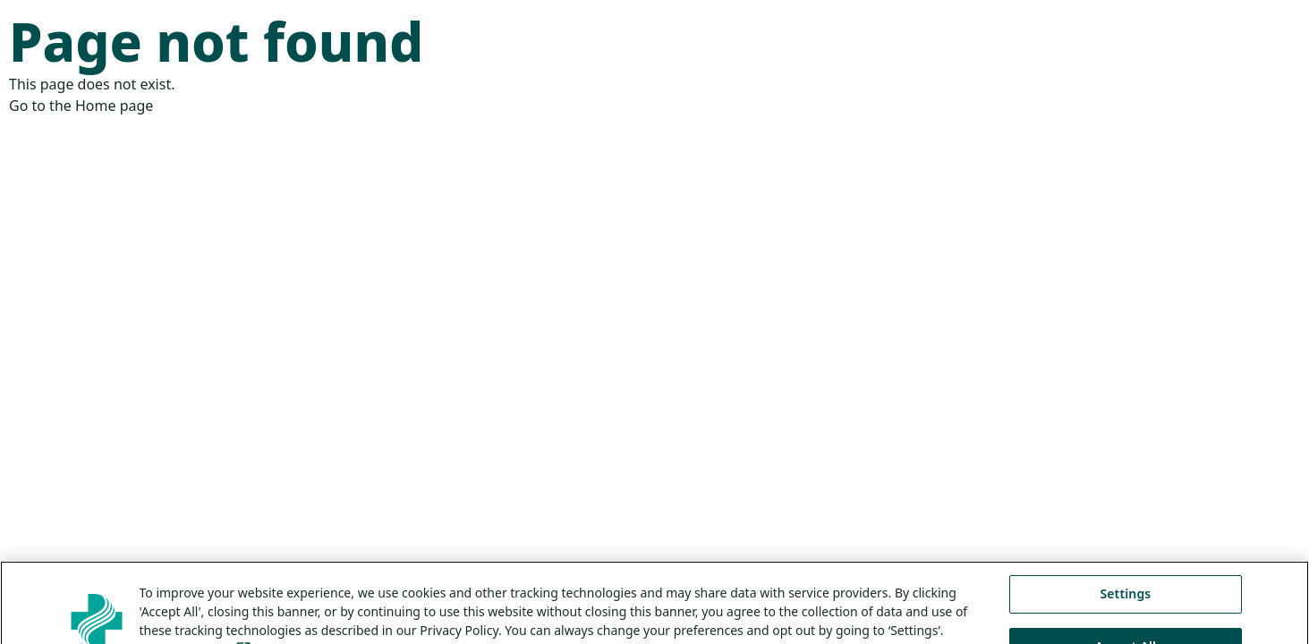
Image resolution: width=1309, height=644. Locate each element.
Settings (1125, 604)
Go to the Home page (81, 105)
